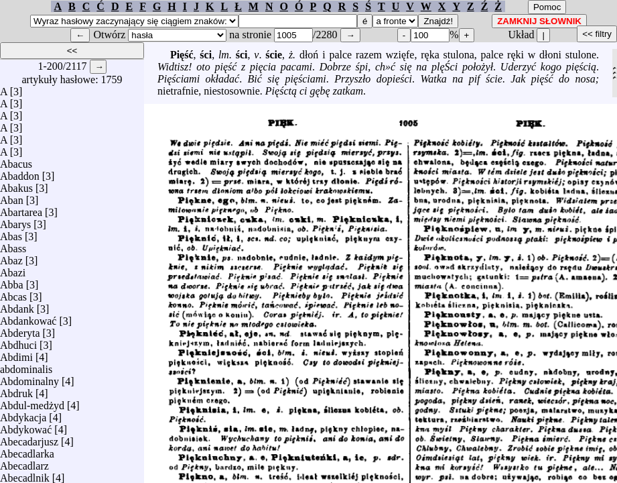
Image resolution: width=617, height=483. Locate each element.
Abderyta (20, 329)
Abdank (17, 305)
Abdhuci (18, 341)
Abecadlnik (25, 474)
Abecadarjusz (29, 438)
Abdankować (28, 317)
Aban (11, 197)
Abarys (15, 221)
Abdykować (26, 426)
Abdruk (16, 390)
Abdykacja (23, 414)
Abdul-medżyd (32, 402)
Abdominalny (29, 378)
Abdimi (16, 354)
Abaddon (20, 172)
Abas (11, 233)
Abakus (16, 185)
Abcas (13, 293)
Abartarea (21, 209)
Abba (11, 281)
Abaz (11, 257)
